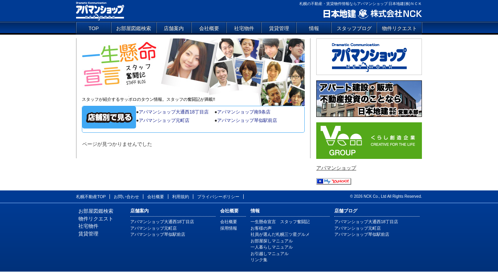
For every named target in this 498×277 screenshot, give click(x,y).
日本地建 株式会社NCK (372, 14)
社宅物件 (244, 28)
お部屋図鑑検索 (133, 28)
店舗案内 (174, 28)
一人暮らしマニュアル (272, 247)
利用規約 (180, 196)
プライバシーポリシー (218, 196)
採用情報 (228, 228)
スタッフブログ (354, 28)
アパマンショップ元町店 (164, 120)
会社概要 (209, 28)
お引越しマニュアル (270, 253)
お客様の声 (261, 228)
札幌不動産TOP (91, 196)
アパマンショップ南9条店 (244, 112)
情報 (314, 28)
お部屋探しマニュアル (272, 241)
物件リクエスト (399, 28)
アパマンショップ (100, 11)
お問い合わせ (126, 196)
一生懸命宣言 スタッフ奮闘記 (193, 67)
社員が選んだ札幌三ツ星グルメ (280, 234)
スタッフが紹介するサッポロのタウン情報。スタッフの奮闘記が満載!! (148, 99)
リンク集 (259, 259)
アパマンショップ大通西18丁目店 (173, 112)
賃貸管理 (279, 28)
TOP (93, 28)
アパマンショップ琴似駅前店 (247, 120)
